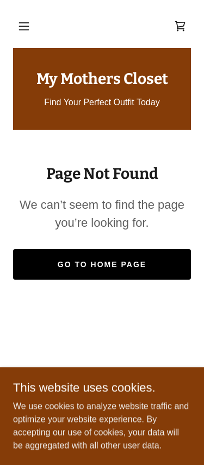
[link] (180, 26)
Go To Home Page (102, 264)
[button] (24, 26)
